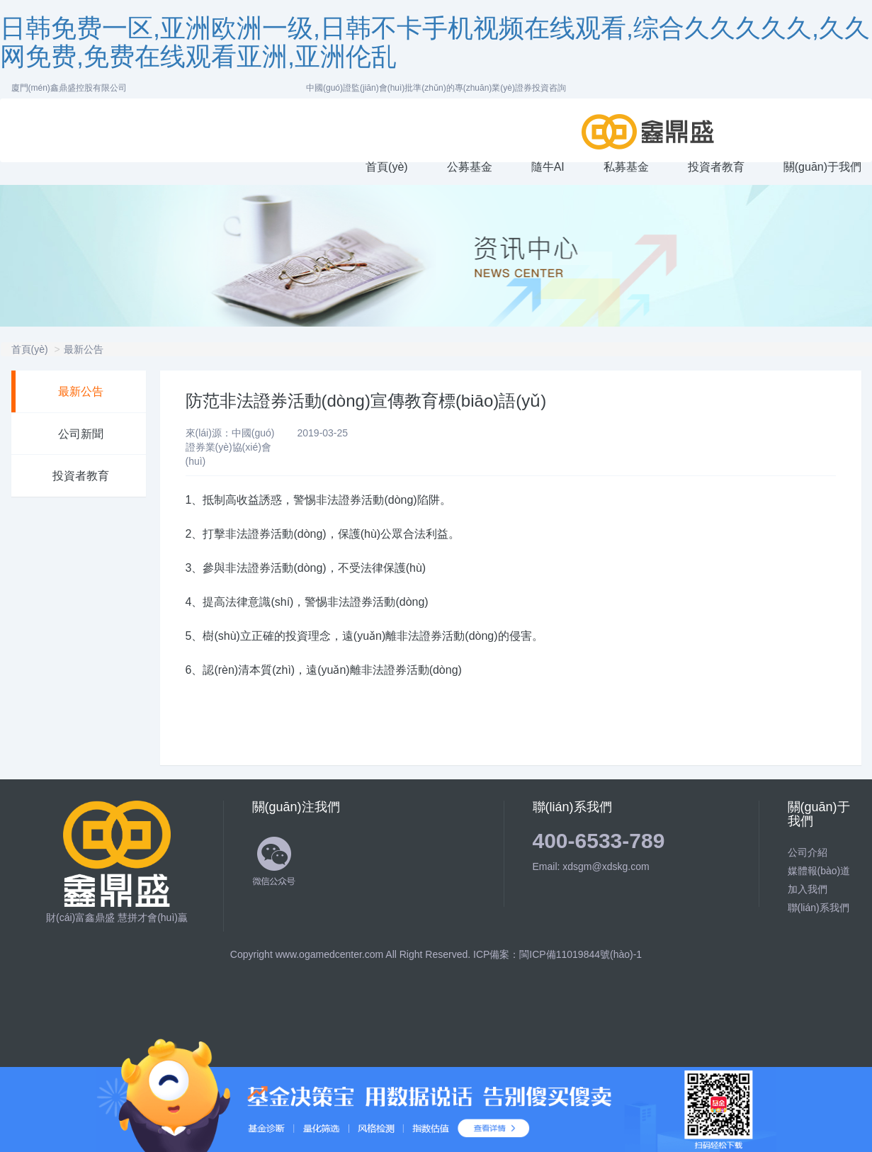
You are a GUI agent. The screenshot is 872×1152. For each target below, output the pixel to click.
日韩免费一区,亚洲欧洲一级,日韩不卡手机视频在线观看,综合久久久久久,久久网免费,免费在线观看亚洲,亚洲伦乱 (435, 42)
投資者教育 (80, 476)
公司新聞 (80, 434)
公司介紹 (807, 852)
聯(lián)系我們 (818, 907)
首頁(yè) (29, 349)
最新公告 (83, 349)
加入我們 (807, 889)
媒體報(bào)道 (819, 870)
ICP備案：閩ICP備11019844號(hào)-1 (557, 954)
